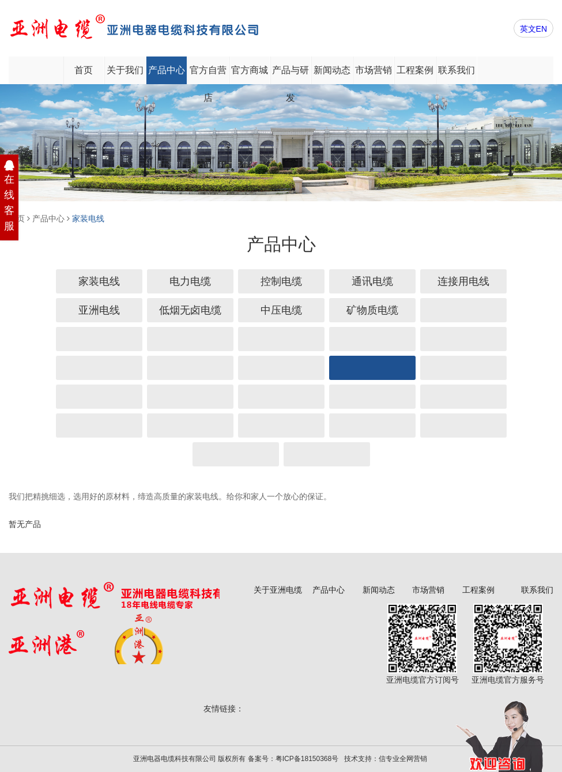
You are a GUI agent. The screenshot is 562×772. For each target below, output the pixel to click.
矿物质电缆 (372, 310)
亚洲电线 (99, 310)
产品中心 (166, 70)
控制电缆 (281, 281)
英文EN (533, 28)
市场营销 (373, 70)
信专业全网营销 (403, 759)
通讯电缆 (372, 281)
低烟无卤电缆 (190, 310)
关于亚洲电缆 (278, 589)
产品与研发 (290, 74)
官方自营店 (208, 74)
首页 (83, 70)
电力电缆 (190, 281)
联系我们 (456, 70)
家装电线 (88, 218)
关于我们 (125, 70)
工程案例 (415, 70)
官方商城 (249, 70)
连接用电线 (463, 281)
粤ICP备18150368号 (307, 759)
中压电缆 (281, 310)
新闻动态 (332, 70)
